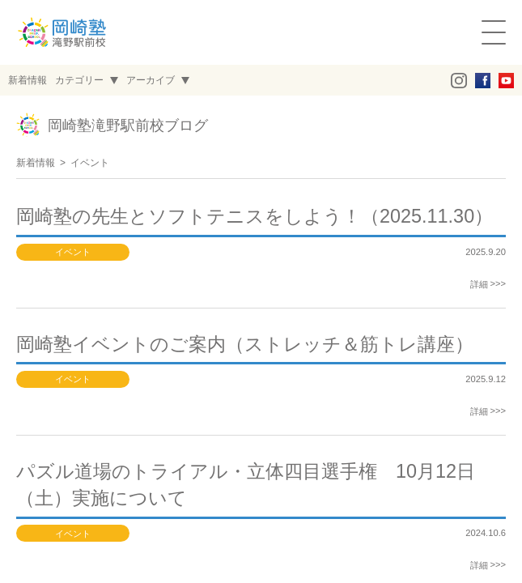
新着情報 (35, 162)
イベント (89, 162)
